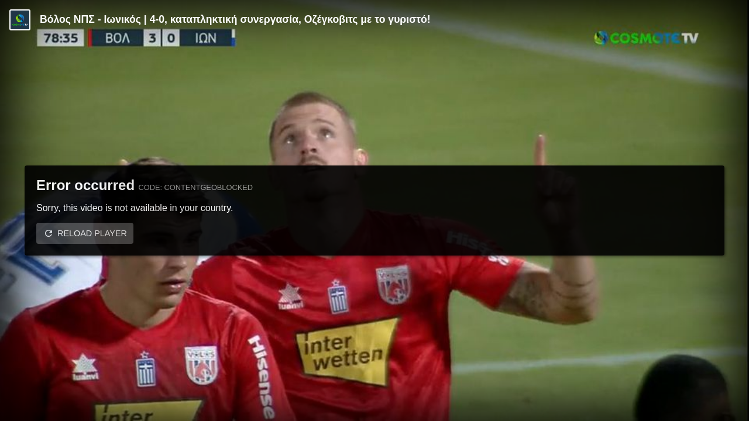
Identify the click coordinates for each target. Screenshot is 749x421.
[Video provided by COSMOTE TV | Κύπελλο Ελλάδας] (19, 19)
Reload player (92, 233)
